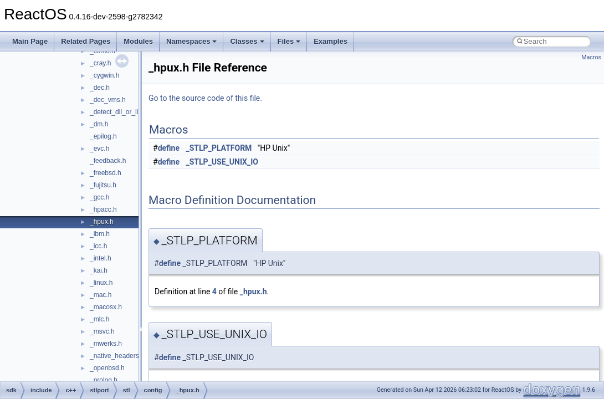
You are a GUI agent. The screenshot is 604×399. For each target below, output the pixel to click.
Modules (138, 41)
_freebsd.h (105, 173)
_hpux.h (102, 222)
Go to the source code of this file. (205, 98)
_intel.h (100, 258)
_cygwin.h (104, 75)
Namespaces (191, 41)
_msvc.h (102, 331)
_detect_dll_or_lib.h (118, 112)
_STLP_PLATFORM (219, 148)
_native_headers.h (117, 356)
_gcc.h (99, 197)
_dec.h (100, 87)
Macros (591, 57)
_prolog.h (103, 380)
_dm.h (99, 124)
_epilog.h (103, 136)
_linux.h (101, 283)
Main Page (30, 41)
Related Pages (85, 41)
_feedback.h (108, 161)
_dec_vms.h (108, 100)
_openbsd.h (107, 368)
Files (289, 41)
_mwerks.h (106, 343)
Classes (247, 41)
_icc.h (98, 246)
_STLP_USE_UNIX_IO (222, 161)
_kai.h (99, 270)
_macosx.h (106, 307)
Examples (330, 41)
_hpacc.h (103, 209)
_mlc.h (99, 319)
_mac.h (100, 295)
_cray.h (100, 63)
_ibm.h (100, 234)
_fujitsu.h (103, 185)
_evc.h (99, 148)
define (169, 148)
